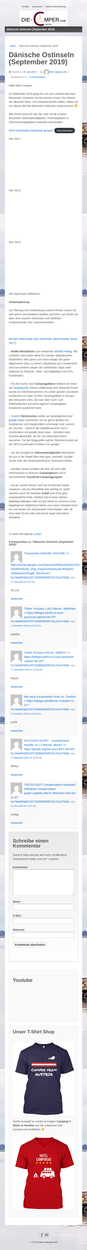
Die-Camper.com (55, 72)
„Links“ (37, 534)
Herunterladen (64, 130)
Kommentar (20, 867)
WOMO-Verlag (63, 351)
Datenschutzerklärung (56, 6)
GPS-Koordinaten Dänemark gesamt (30, 130)
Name (16, 906)
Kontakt (25, 6)
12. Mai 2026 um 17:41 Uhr (23, 806)
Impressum (37, 6)
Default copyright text (47, 1247)
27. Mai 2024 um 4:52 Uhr (23, 582)
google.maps (16, 420)
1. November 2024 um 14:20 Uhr (26, 626)
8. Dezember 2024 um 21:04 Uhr (26, 714)
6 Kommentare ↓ (38, 77)
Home (13, 46)
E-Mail (17, 920)
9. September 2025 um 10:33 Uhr (26, 758)
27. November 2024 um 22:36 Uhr (26, 670)
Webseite (18, 934)
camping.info (20, 387)
